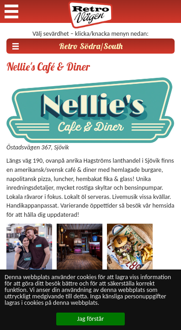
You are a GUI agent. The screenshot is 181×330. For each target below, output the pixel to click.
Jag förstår (90, 319)
